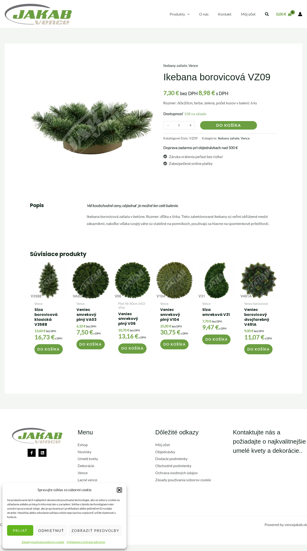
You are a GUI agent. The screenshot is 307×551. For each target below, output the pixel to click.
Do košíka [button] (45, 352)
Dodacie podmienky (171, 465)
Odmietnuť (51, 530)
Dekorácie (86, 472)
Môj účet (162, 451)
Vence (194, 65)
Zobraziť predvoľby (95, 530)
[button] (119, 490)
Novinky (84, 458)
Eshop (83, 451)
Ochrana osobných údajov (176, 479)
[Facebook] (32, 459)
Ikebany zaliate (175, 65)
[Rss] (42, 459)
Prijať (20, 530)
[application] (194, 14)
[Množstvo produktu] (179, 125)
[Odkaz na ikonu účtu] (300, 14)
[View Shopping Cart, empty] (283, 14)
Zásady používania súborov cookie (43, 542)
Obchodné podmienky (173, 472)
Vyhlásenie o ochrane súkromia (86, 542)
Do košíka (228, 125)
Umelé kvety (88, 465)
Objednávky (165, 458)
